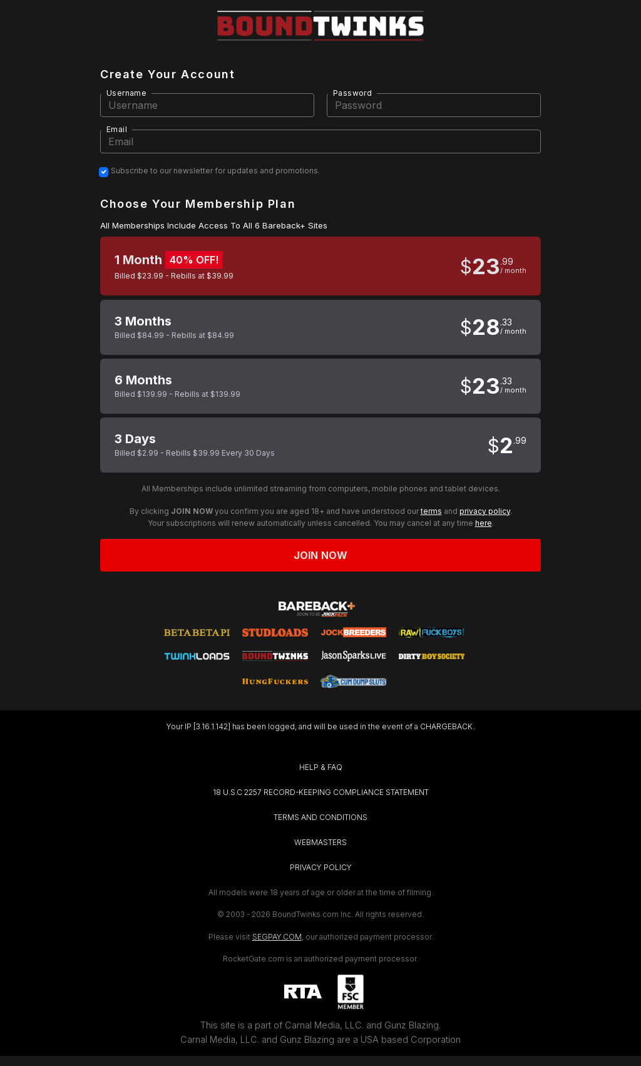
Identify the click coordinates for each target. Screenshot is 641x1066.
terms (431, 511)
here (483, 523)
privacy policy (484, 511)
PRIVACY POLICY (321, 867)
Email (116, 129)
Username (126, 93)
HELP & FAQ (320, 767)
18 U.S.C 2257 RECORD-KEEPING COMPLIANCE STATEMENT (321, 792)
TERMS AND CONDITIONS (320, 817)
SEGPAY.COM (277, 936)
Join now (320, 555)
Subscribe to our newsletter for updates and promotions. (215, 171)
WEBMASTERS (320, 842)
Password (352, 93)
